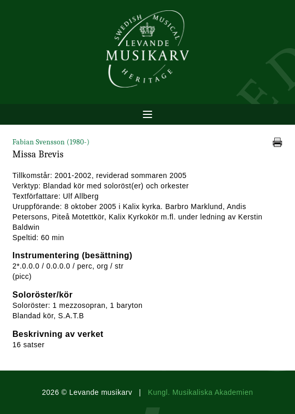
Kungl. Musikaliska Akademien (200, 392)
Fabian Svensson (51, 142)
